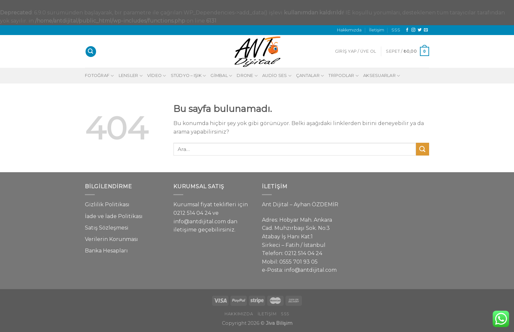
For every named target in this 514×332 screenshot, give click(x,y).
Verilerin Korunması (111, 239)
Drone (247, 76)
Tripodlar (343, 76)
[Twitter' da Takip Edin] (420, 30)
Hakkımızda (349, 30)
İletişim (376, 30)
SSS (395, 30)
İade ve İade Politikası (114, 216)
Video (156, 76)
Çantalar (310, 76)
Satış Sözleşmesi (106, 228)
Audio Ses (276, 76)
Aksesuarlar (381, 76)
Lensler (131, 76)
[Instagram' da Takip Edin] (413, 30)
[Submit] (422, 149)
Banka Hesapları (106, 251)
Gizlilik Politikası (107, 204)
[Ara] (91, 51)
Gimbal (221, 76)
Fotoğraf (99, 76)
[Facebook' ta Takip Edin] (407, 30)
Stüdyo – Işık (188, 76)
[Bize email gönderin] (426, 30)
